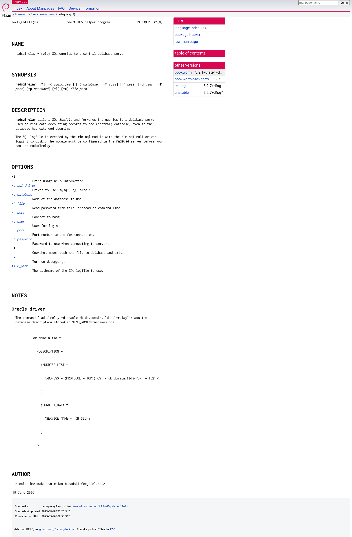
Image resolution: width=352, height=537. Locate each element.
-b (22, 194)
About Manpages (40, 8)
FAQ (61, 8)
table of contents (190, 53)
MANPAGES (20, 1)
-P (18, 230)
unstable (182, 92)
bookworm (21, 14)
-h (18, 212)
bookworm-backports (192, 79)
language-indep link (190, 28)
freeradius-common (43, 14)
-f (18, 203)
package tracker (187, 35)
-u (18, 221)
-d (23, 185)
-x (13, 257)
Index (18, 8)
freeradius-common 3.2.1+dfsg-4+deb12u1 (100, 506)
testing (180, 86)
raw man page (186, 41)
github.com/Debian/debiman (57, 529)
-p (22, 239)
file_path (20, 266)
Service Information (84, 8)
